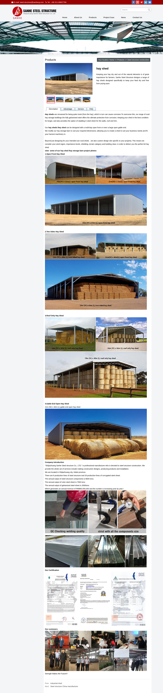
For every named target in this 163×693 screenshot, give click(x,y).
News (123, 17)
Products (93, 17)
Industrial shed (56, 683)
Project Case (108, 17)
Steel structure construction (138, 60)
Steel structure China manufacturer (64, 686)
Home (64, 17)
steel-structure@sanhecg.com (32, 2)
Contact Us (137, 17)
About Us (78, 17)
